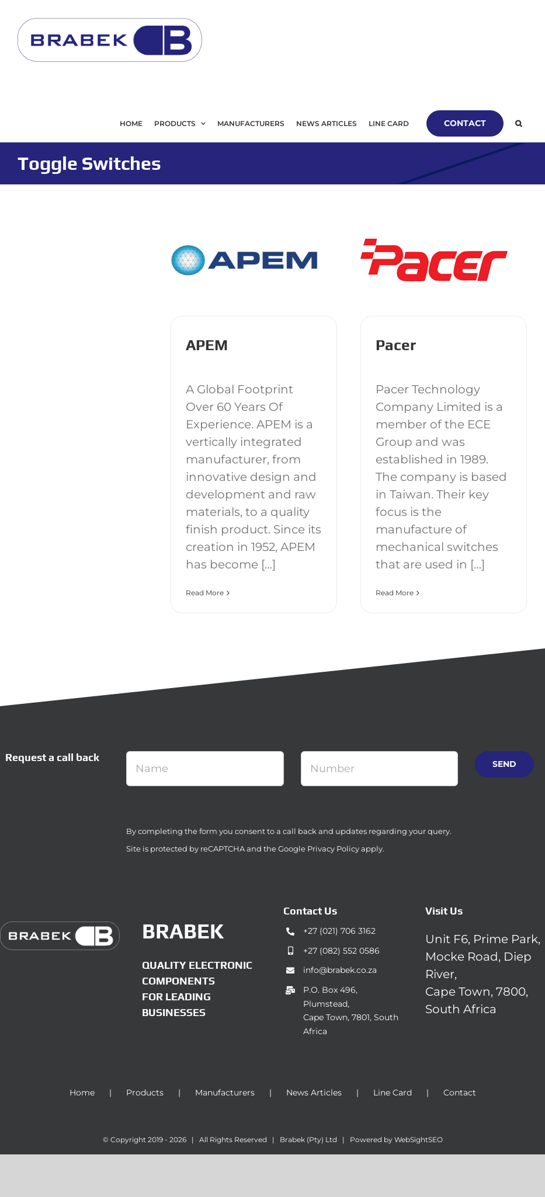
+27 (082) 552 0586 (341, 950)
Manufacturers (225, 1092)
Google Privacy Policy (318, 848)
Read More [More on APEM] (205, 592)
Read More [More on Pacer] (395, 592)
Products (145, 1092)
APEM (207, 345)
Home (82, 1092)
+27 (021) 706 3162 (339, 931)
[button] (518, 123)
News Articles (314, 1092)
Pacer (396, 345)
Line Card (392, 1092)
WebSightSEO (418, 1139)
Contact (459, 1092)
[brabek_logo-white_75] (60, 927)
